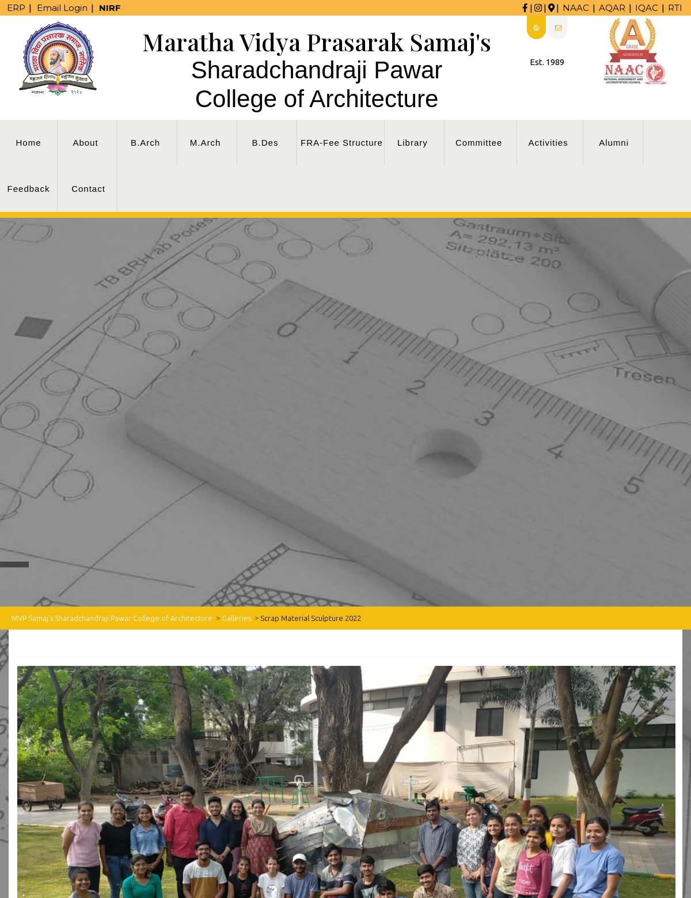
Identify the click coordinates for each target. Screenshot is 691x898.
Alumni (614, 142)
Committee (479, 142)
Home (28, 142)
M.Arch (205, 142)
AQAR (612, 7)
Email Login (62, 7)
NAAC (576, 7)
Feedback (28, 189)
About (85, 142)
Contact (88, 189)
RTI (675, 7)
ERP (16, 7)
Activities (548, 142)
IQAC (646, 7)
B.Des (265, 142)
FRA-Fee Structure (342, 142)
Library (412, 142)
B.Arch (145, 142)
